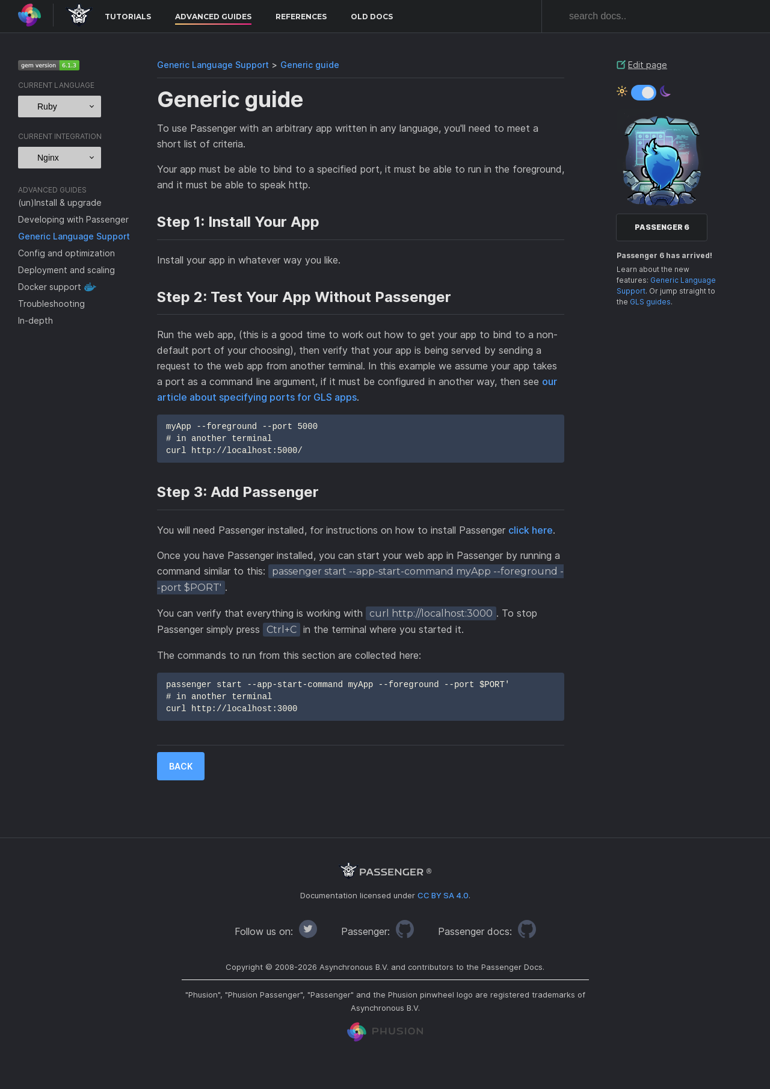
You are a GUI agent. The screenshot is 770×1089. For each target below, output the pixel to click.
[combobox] (655, 16)
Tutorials (128, 16)
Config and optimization (66, 253)
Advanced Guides (213, 16)
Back (180, 766)
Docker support (49, 287)
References (301, 16)
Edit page (647, 65)
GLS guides (650, 301)
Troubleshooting (51, 303)
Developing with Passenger (73, 219)
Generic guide (309, 65)
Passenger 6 (662, 227)
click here (530, 530)
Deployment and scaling (66, 270)
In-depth (35, 320)
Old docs (372, 16)
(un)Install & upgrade (60, 202)
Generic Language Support (74, 236)
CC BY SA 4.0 (443, 895)
